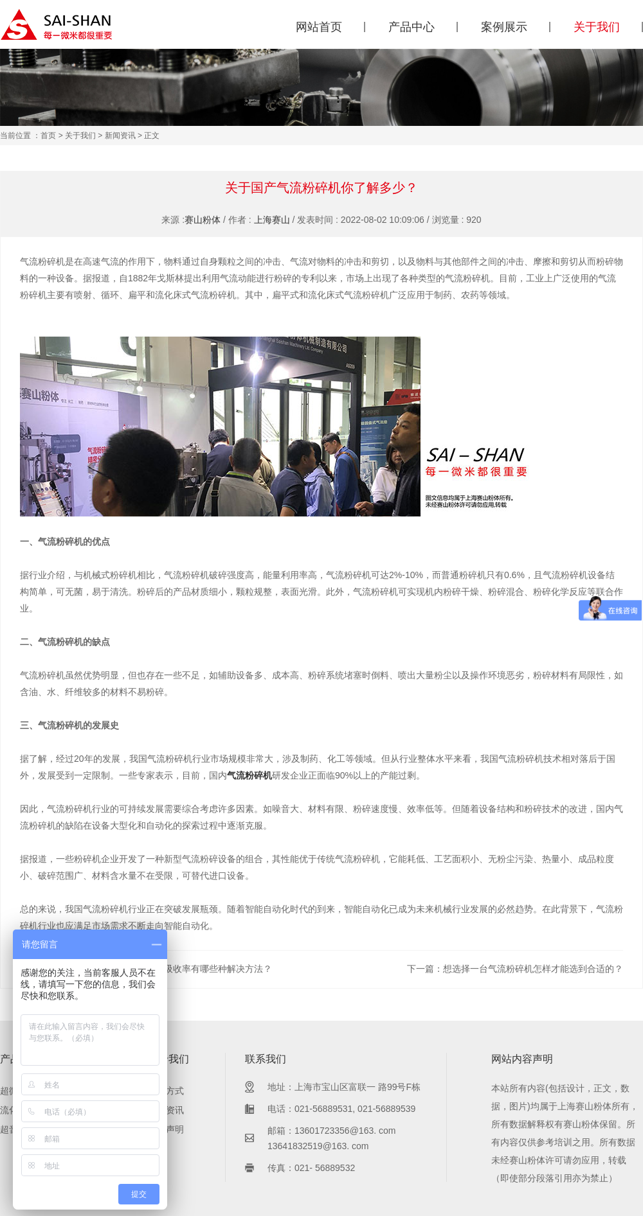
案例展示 (504, 27)
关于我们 (597, 27)
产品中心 (411, 27)
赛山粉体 (203, 220)
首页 (48, 135)
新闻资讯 (120, 135)
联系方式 (166, 1091)
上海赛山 (272, 220)
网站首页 (319, 27)
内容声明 (166, 1129)
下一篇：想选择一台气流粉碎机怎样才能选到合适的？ (515, 969)
